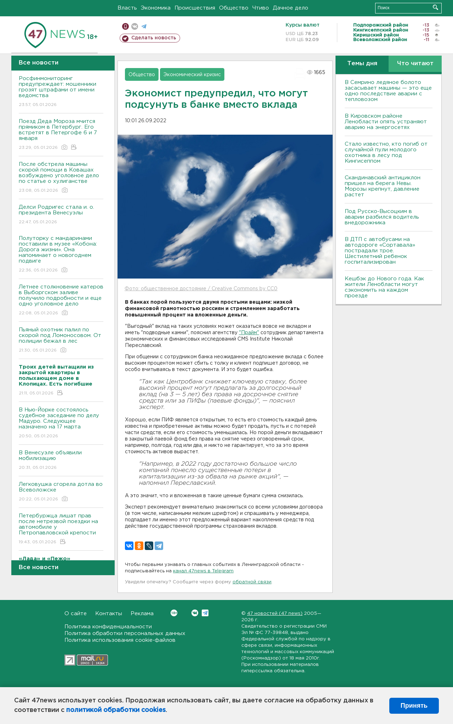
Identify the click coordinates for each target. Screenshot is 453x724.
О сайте (75, 613)
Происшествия (194, 8)
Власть (127, 8)
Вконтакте (174, 613)
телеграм (144, 26)
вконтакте (134, 26)
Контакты (108, 613)
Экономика (156, 8)
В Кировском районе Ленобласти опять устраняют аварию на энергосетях (386, 122)
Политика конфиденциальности (108, 626)
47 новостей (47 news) (275, 614)
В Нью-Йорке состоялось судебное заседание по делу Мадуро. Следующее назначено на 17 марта (61, 423)
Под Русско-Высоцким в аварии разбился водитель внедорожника (382, 217)
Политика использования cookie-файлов (120, 640)
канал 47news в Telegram (203, 571)
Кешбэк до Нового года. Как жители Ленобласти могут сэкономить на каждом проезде (384, 287)
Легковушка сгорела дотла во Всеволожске (61, 492)
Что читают (415, 63)
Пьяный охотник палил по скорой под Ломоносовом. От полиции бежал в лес (61, 340)
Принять (414, 705)
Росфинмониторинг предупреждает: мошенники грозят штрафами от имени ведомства (61, 92)
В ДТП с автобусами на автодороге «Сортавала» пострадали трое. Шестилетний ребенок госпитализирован (380, 250)
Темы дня (362, 63)
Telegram (205, 613)
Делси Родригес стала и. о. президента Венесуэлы (61, 215)
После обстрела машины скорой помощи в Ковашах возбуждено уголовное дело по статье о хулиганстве (61, 177)
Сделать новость (153, 38)
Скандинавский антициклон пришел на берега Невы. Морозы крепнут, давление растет (382, 186)
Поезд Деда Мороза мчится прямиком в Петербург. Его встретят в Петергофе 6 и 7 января (61, 135)
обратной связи (252, 582)
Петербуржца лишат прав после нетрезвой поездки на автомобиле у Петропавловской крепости (61, 529)
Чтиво (260, 8)
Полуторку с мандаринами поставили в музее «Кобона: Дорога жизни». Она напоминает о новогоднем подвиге (61, 254)
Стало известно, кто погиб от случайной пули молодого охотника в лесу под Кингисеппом (386, 152)
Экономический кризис (192, 75)
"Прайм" (249, 333)
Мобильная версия (125, 26)
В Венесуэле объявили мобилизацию (61, 460)
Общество (233, 8)
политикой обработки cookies (116, 710)
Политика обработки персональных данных (124, 633)
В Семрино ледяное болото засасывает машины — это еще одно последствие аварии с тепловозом (388, 91)
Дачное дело (290, 8)
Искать (435, 7)
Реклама (142, 613)
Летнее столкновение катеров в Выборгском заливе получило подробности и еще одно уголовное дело (61, 300)
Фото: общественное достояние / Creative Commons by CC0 (201, 289)
